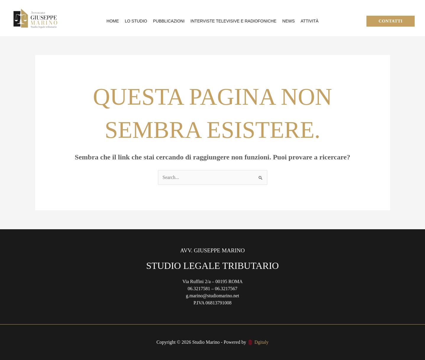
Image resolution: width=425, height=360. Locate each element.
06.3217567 (226, 288)
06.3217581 (199, 288)
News (288, 21)
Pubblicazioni (169, 21)
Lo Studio (136, 21)
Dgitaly (261, 342)
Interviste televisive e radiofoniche (233, 21)
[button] (390, 21)
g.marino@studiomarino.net (212, 295)
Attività (310, 21)
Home (112, 21)
